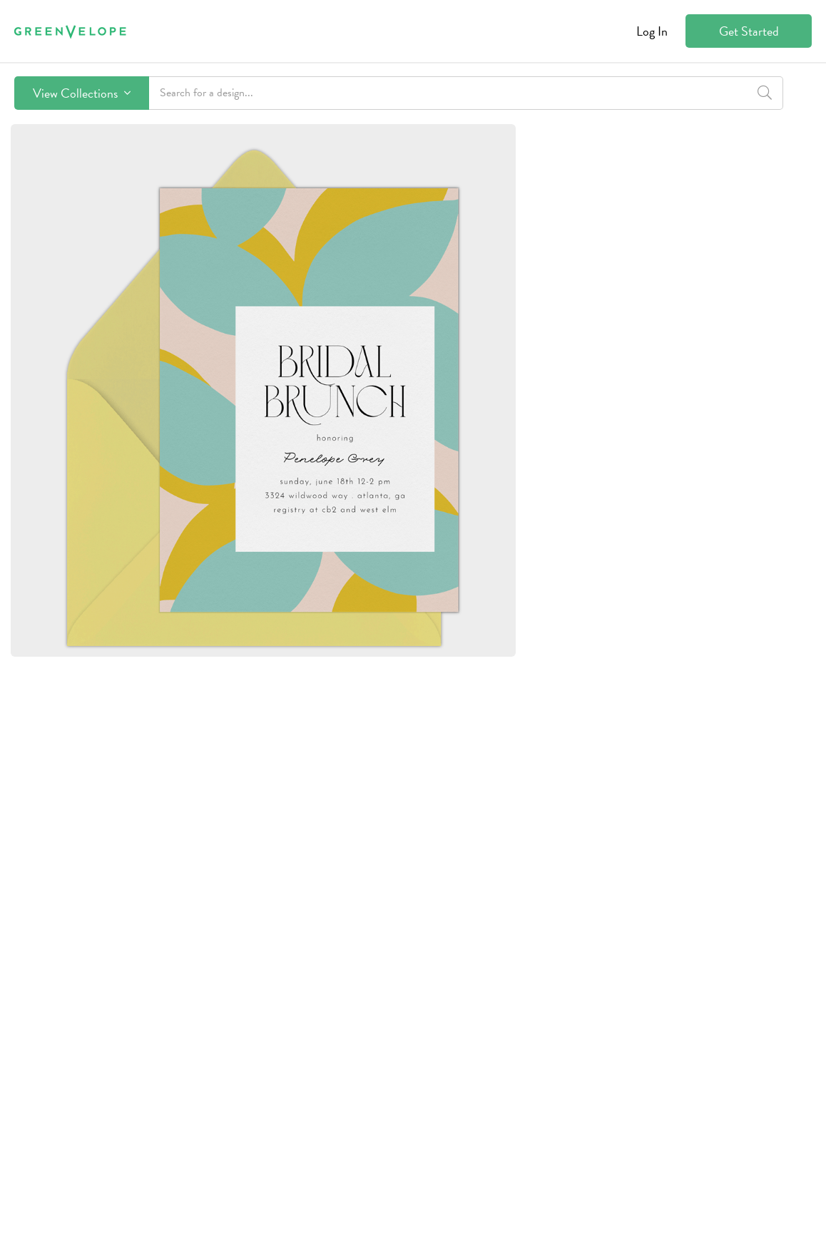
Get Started (749, 31)
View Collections (82, 93)
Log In (652, 31)
